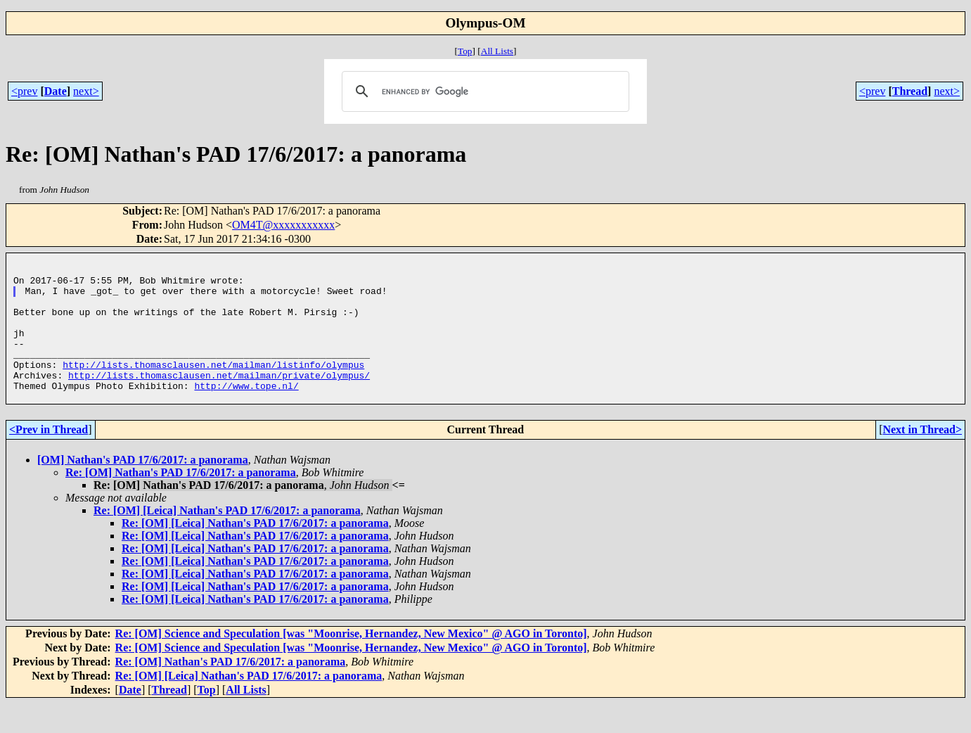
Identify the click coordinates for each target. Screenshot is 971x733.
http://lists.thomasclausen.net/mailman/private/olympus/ (219, 400)
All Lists (497, 51)
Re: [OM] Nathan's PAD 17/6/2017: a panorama (180, 502)
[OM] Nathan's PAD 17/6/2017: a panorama (142, 489)
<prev (24, 91)
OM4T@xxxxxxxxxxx (283, 225)
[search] (483, 91)
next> (86, 91)
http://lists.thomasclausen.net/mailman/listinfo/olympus (213, 387)
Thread (909, 91)
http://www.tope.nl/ (246, 413)
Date (55, 91)
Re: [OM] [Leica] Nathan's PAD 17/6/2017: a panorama (227, 540)
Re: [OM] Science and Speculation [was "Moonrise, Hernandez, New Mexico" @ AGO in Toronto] (351, 663)
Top (465, 51)
